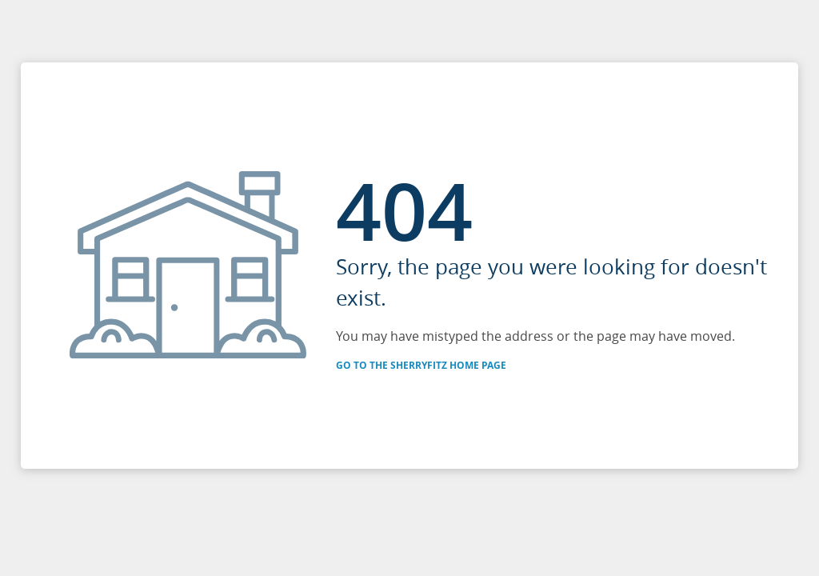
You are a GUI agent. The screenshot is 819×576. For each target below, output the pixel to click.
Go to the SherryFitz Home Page (421, 365)
